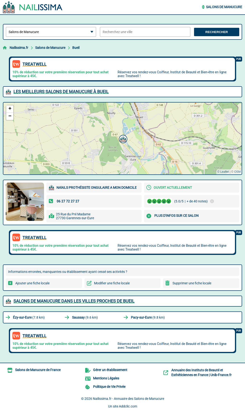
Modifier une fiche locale (112, 283)
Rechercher (216, 32)
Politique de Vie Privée (109, 387)
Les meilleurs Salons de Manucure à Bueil (61, 91)
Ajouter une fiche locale (32, 283)
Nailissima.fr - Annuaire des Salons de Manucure (128, 399)
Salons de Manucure (224, 7)
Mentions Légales (106, 378)
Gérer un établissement (110, 370)
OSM (237, 171)
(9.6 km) (85, 317)
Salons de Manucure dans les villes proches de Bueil (73, 301)
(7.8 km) (29, 317)
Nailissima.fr (19, 48)
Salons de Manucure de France (38, 370)
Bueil (75, 48)
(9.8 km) (148, 317)
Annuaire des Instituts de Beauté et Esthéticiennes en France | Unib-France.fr (201, 372)
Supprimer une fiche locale (192, 283)
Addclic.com (128, 406)
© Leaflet (223, 171)
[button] (122, 138)
